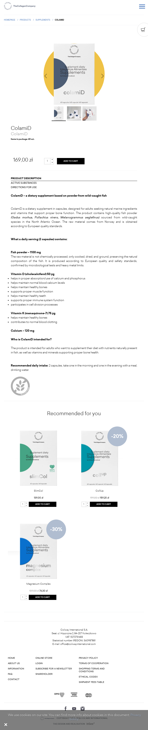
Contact (14, 679)
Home (11, 658)
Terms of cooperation (93, 663)
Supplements (43, 20)
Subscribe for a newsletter (53, 668)
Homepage (10, 20)
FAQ (10, 674)
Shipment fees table (91, 682)
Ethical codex (88, 677)
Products (26, 20)
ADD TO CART (70, 161)
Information (16, 668)
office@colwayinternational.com (78, 644)
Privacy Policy (88, 658)
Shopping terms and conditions (92, 670)
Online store (43, 658)
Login (39, 663)
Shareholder (44, 674)
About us (14, 663)
